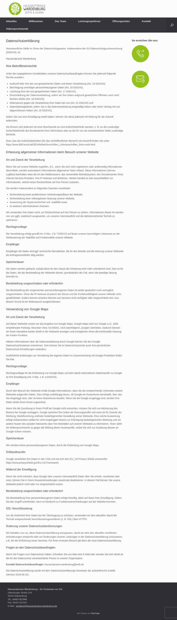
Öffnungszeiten (121, 21)
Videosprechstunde (17, 28)
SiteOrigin (95, 613)
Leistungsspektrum (89, 21)
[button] (172, 25)
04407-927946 (19, 599)
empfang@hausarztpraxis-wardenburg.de (36, 606)
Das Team (60, 21)
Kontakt (146, 21)
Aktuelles (11, 21)
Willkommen (36, 21)
